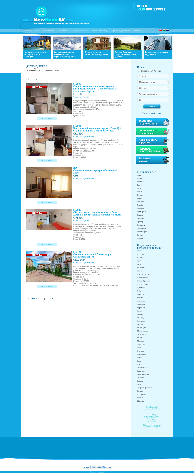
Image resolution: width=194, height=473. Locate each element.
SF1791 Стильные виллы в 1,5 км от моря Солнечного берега (92, 254)
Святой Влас (142, 368)
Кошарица (141, 321)
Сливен (140, 215)
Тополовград (142, 232)
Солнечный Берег (80, 97)
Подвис (140, 348)
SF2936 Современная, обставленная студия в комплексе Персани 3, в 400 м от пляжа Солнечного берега (94, 87)
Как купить (63, 31)
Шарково (140, 401)
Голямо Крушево (143, 281)
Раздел (139, 364)
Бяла (139, 188)
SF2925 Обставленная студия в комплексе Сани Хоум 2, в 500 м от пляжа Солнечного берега (97, 212)
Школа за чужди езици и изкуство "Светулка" (152, 426)
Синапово (141, 371)
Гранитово (141, 287)
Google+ (93, 472)
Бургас (139, 185)
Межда (140, 338)
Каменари (141, 304)
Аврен (139, 175)
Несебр (140, 205)
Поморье (140, 351)
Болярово (140, 182)
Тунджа (140, 235)
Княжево (140, 314)
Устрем (140, 398)
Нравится (100, 472)
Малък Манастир (144, 331)
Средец (140, 222)
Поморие (140, 208)
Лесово (140, 324)
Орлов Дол (141, 344)
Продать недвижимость (121, 31)
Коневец (140, 317)
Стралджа (141, 225)
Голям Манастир (143, 277)
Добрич (140, 291)
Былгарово (141, 267)
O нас (36, 31)
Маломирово (142, 328)
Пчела (139, 358)
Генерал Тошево (143, 274)
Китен (139, 311)
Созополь (140, 218)
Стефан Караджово (144, 388)
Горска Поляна (143, 284)
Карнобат (140, 202)
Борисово (140, 254)
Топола (140, 391)
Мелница (140, 341)
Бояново (140, 257)
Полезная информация (99, 31)
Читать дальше (47, 118)
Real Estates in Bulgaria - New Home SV (152, 409)
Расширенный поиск (79, 31)
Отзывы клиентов (48, 31)
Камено (140, 198)
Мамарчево (141, 334)
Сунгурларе (141, 228)
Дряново (140, 294)
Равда (139, 361)
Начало (27, 31)
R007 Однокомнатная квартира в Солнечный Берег (95, 170)
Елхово (140, 195)
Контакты (137, 31)
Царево (140, 238)
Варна (139, 192)
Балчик (140, 178)
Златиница (141, 301)
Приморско (141, 212)
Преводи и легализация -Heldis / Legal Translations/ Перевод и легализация (152, 417)
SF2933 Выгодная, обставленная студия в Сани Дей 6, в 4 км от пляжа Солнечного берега (97, 128)
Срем (139, 384)
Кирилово (141, 307)
